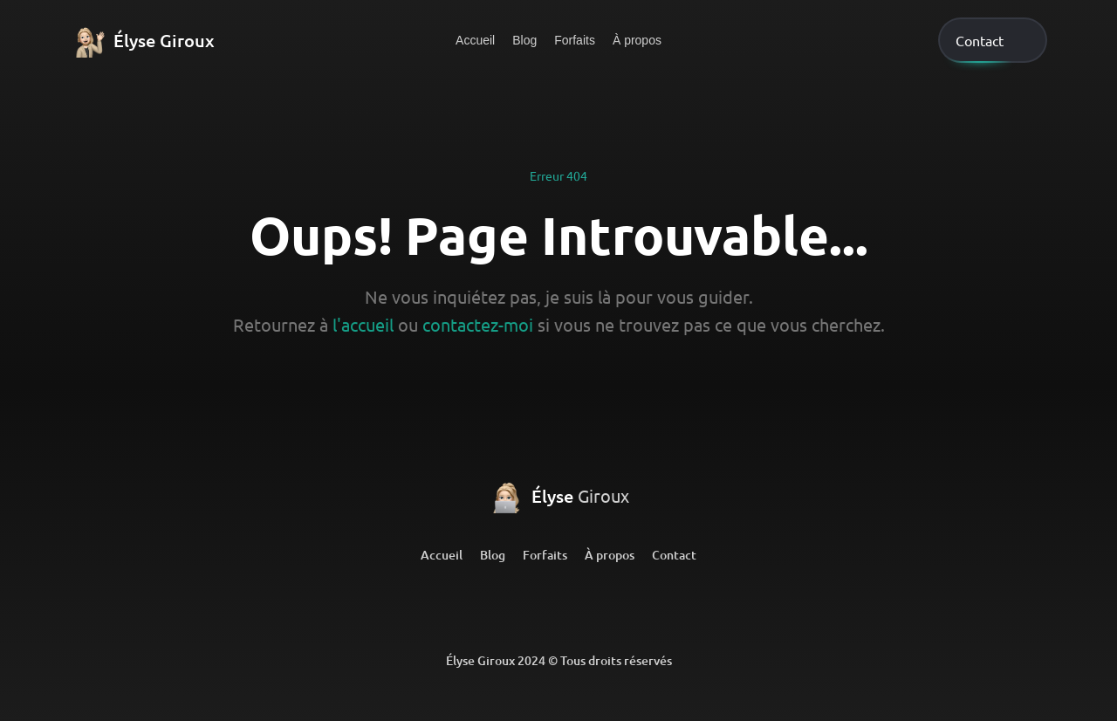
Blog (524, 40)
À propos (637, 40)
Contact (674, 554)
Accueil (475, 40)
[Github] (558, 608)
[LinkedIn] (490, 608)
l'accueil (363, 324)
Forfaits (574, 40)
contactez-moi (477, 324)
